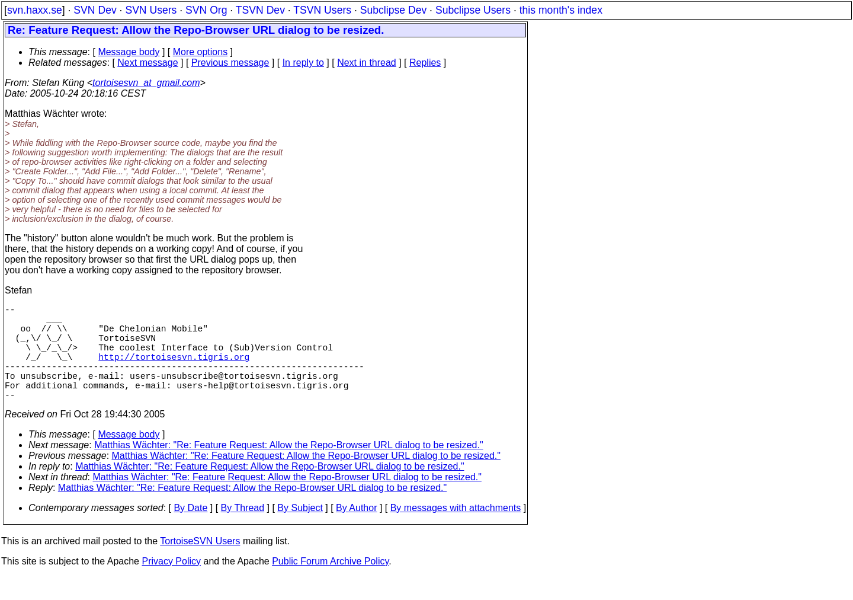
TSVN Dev (260, 10)
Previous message (230, 63)
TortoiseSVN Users (200, 565)
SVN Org (206, 10)
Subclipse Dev (393, 10)
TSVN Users (322, 10)
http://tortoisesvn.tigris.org (173, 370)
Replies (425, 63)
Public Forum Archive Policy (330, 585)
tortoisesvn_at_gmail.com (146, 83)
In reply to (303, 63)
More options (200, 52)
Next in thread (366, 63)
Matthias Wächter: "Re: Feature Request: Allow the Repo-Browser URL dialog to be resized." (288, 469)
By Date (190, 531)
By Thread (243, 531)
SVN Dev (94, 10)
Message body (128, 52)
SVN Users (151, 10)
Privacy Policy (171, 585)
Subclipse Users (473, 10)
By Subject (299, 531)
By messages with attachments (455, 531)
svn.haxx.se (34, 10)
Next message (147, 63)
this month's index (561, 10)
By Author (356, 531)
